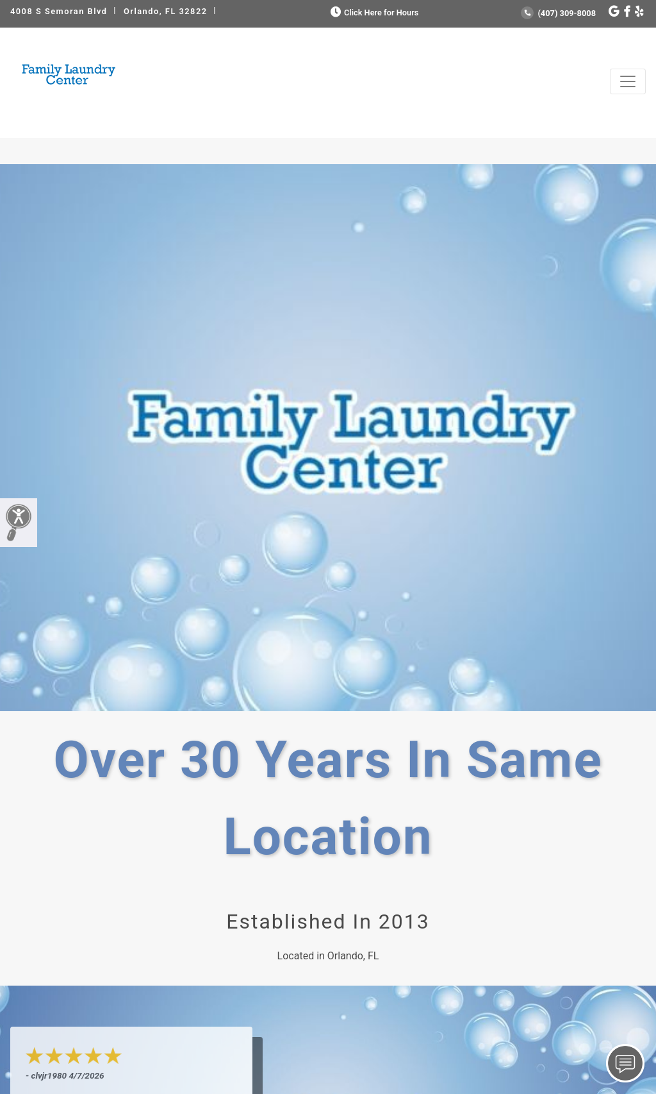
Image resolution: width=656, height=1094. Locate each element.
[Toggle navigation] (628, 81)
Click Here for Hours (373, 12)
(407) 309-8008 (558, 13)
